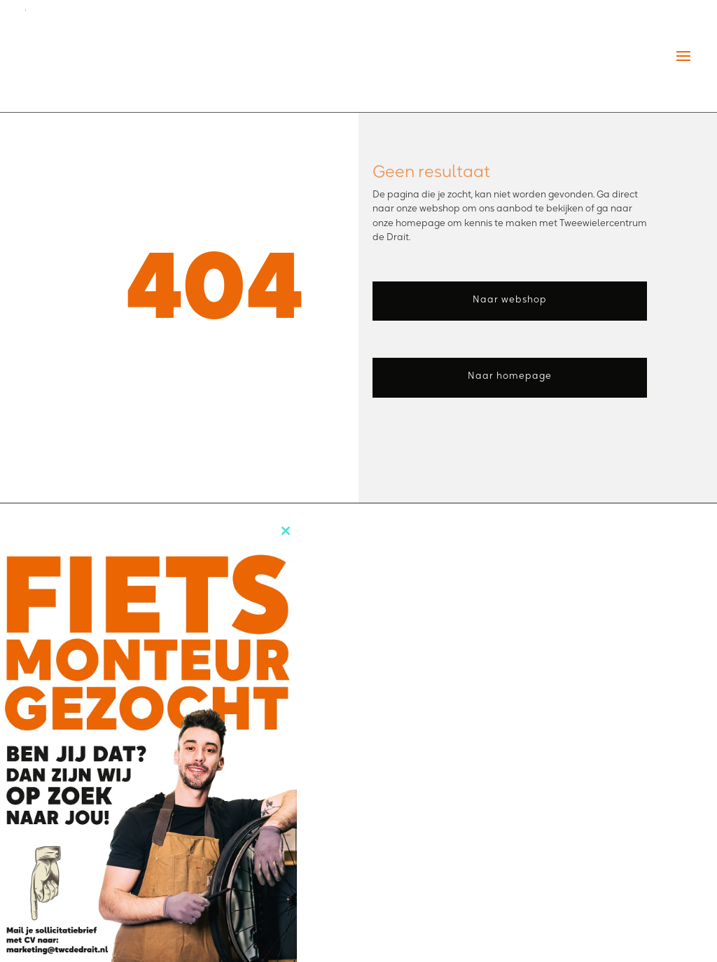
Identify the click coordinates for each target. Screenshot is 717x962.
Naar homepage (510, 375)
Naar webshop (510, 299)
